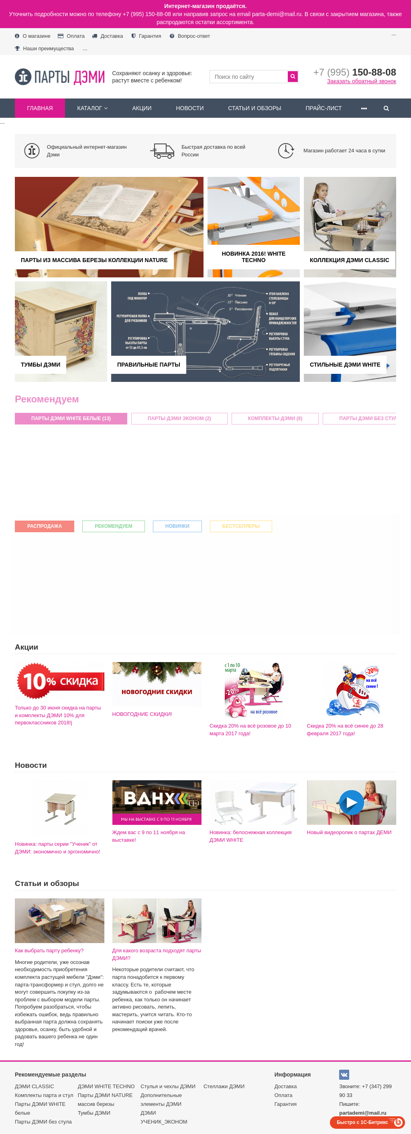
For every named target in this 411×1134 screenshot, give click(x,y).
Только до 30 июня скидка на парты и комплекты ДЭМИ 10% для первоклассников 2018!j (58, 715)
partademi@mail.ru (362, 1113)
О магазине (33, 36)
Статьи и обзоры (254, 108)
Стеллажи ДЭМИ (223, 1086)
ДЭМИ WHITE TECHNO (106, 1086)
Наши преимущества (44, 48)
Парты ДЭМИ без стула (43, 1122)
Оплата (71, 36)
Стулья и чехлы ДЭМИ (167, 1086)
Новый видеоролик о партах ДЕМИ (349, 832)
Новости (189, 108)
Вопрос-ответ (190, 36)
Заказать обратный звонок (361, 81)
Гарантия (146, 36)
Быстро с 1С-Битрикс (362, 1122)
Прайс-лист (323, 108)
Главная (40, 108)
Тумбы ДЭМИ (94, 1113)
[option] (78, 151)
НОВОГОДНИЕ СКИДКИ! (142, 714)
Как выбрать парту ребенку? (49, 950)
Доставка (107, 36)
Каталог (92, 108)
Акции (142, 108)
